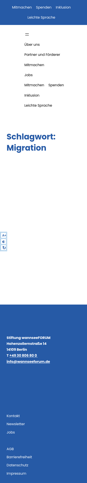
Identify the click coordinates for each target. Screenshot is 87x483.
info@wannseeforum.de (28, 361)
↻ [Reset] (4, 247)
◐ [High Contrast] (3, 241)
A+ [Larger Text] (4, 235)
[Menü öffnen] (27, 34)
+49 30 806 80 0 (23, 355)
